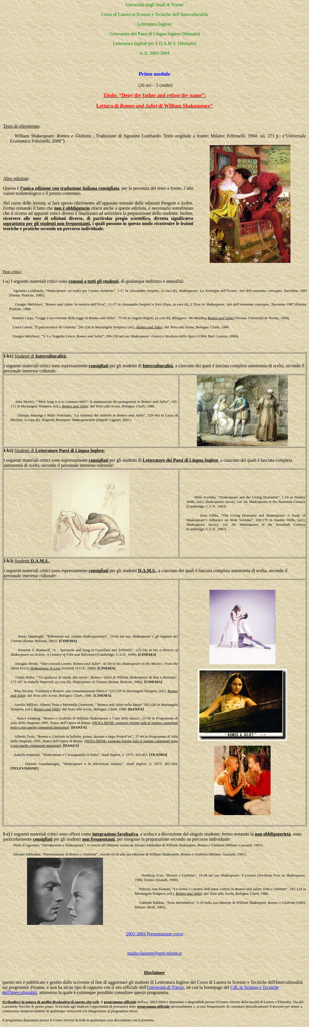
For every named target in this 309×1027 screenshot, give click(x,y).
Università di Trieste (165, 987)
